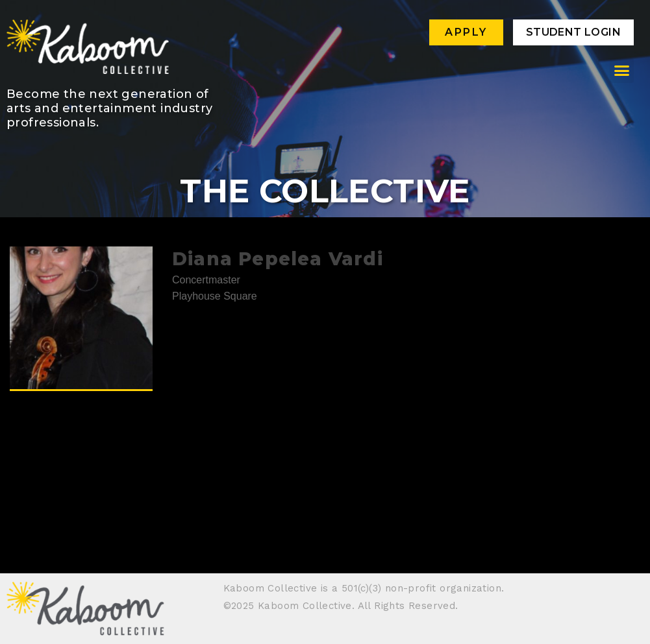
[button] (622, 70)
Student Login (573, 32)
